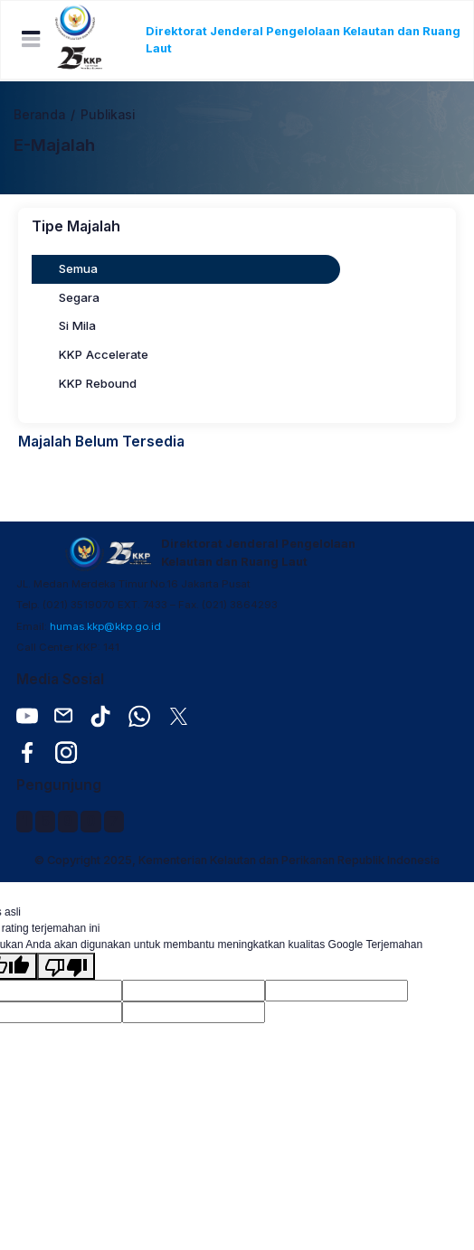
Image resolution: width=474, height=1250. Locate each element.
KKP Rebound (98, 383)
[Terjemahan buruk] (66, 966)
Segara (79, 297)
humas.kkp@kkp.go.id (105, 626)
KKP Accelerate (103, 354)
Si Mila (77, 325)
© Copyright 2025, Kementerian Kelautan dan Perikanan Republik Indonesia (237, 860)
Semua (78, 268)
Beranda (39, 115)
